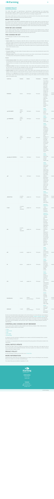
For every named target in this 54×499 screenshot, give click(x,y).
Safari (7, 332)
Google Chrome (9, 330)
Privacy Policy (29, 353)
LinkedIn (43, 316)
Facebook (39, 316)
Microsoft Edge (9, 335)
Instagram (35, 316)
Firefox (7, 329)
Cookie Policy (27, 378)
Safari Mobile (8, 333)
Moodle (44, 292)
